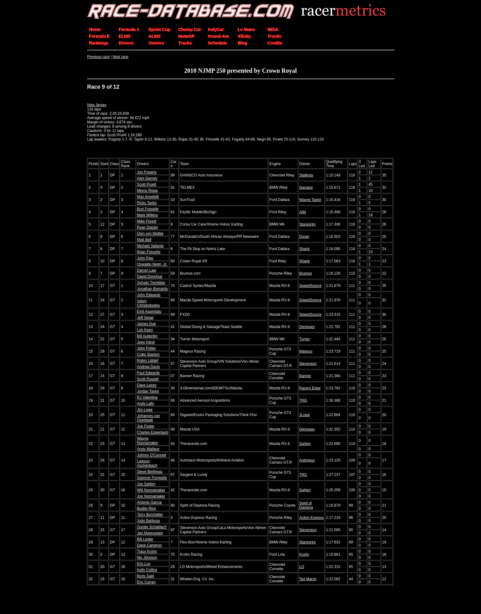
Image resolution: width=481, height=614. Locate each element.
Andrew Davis (148, 367)
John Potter (146, 348)
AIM (302, 212)
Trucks (274, 36)
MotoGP (186, 36)
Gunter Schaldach (152, 527)
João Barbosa (148, 521)
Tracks (185, 43)
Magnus (306, 351)
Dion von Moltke (150, 233)
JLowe (304, 415)
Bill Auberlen (147, 336)
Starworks (307, 224)
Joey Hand (146, 342)
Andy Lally (145, 403)
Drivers (126, 43)
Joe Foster (146, 426)
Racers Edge (310, 388)
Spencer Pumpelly (152, 478)
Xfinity (244, 36)
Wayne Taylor (310, 200)
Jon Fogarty (146, 172)
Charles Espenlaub (152, 432)
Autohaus (307, 460)
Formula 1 (129, 29)
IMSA (272, 29)
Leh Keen (145, 330)
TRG (303, 400)
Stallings (306, 175)
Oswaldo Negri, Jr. (152, 264)
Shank (304, 249)
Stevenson (308, 363)
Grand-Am (218, 36)
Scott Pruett (146, 184)
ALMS (154, 36)
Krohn (304, 554)
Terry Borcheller (150, 514)
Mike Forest (146, 221)
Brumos (305, 273)
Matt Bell (144, 239)
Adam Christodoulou (148, 303)
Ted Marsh (308, 579)
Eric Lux (143, 564)
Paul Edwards (148, 373)
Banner (305, 376)
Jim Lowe (145, 409)
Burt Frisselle (148, 209)
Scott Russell (148, 379)
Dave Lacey (146, 385)
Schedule (217, 43)
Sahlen (305, 444)
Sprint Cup (159, 29)
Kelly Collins (147, 570)
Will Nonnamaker (151, 490)
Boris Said (145, 576)
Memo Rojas (147, 190)
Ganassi (306, 187)
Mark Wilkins (147, 215)
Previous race (98, 57)
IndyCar (216, 29)
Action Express (311, 518)
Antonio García (149, 502)
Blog (242, 43)
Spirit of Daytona (306, 505)
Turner (304, 339)
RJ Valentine (147, 397)
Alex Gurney (147, 178)
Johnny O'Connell (151, 455)
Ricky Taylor (147, 203)
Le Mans (246, 29)
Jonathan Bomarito (152, 289)
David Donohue (150, 276)
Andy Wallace (148, 449)
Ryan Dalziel (147, 227)
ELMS (125, 36)
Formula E (99, 36)
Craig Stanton (148, 354)
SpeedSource (310, 286)
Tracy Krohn (147, 551)
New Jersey (96, 105)
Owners (156, 43)
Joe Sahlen (146, 484)
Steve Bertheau (150, 471)
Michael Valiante (150, 246)
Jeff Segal (145, 317)
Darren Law (146, 270)
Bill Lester (145, 539)
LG (301, 567)
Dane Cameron (149, 545)
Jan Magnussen (150, 533)
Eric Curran (146, 582)
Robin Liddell (147, 360)
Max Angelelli (148, 197)
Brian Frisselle (148, 252)
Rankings (98, 43)
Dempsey (307, 327)
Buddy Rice (146, 508)
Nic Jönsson (147, 557)
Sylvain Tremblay (151, 282)
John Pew (145, 258)
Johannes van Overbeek (148, 418)
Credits (274, 43)
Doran (304, 236)
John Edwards (148, 295)
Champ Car (189, 29)
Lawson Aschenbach (147, 463)
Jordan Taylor (148, 391)
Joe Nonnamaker (151, 496)
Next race (120, 57)
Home (95, 29)
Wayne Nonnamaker (147, 440)
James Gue (146, 324)
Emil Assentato (149, 311)
